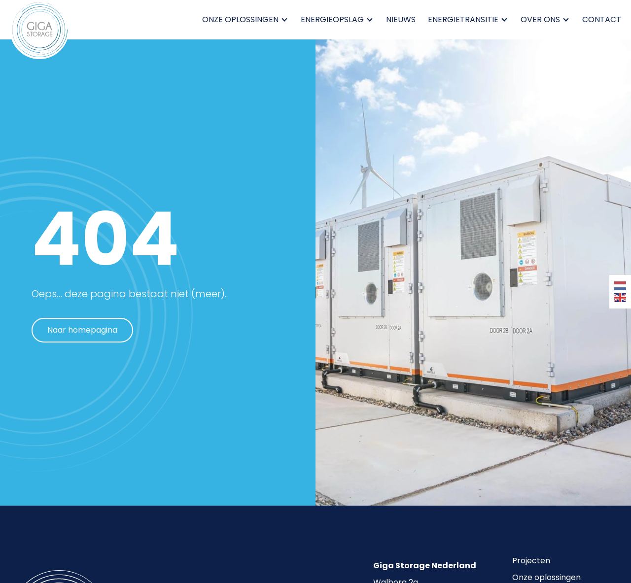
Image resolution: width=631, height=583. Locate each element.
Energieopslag (335, 19)
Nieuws (401, 19)
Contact (601, 19)
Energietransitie (465, 19)
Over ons (543, 19)
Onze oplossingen (242, 19)
